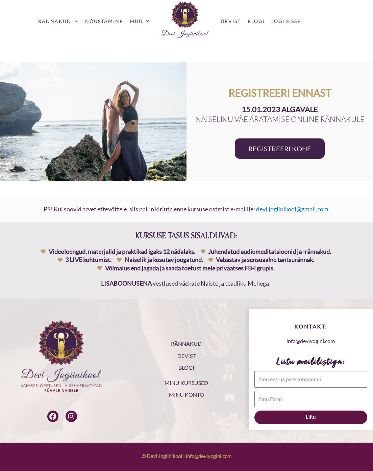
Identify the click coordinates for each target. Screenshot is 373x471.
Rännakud (58, 21)
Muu (140, 21)
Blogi (256, 21)
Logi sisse (286, 21)
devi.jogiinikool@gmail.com (292, 209)
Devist (231, 21)
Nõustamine (104, 21)
